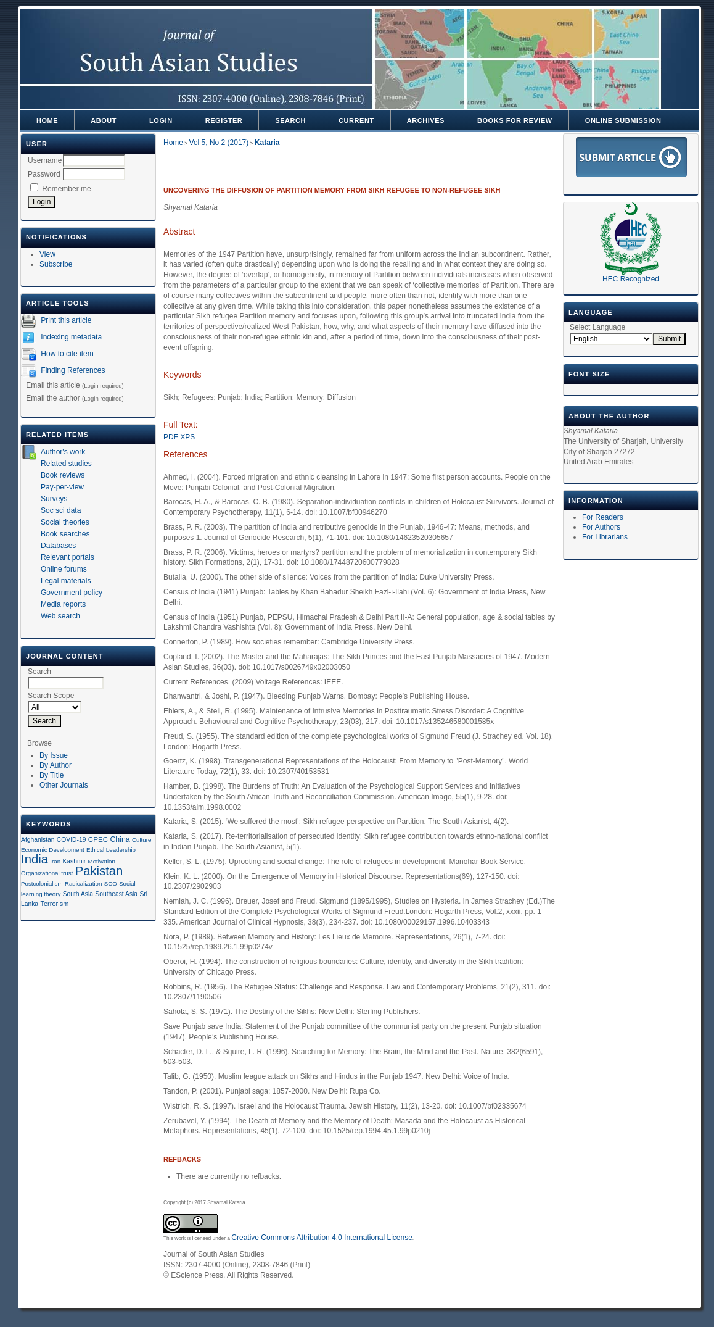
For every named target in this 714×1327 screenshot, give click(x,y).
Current (356, 120)
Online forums (64, 569)
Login (161, 120)
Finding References (73, 370)
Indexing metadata (71, 337)
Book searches (65, 534)
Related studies (66, 463)
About (104, 120)
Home (47, 120)
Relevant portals (67, 557)
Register (224, 120)
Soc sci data (61, 510)
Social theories (65, 522)
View (47, 254)
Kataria (267, 142)
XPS (187, 437)
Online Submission (623, 120)
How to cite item (67, 353)
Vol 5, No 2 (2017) (219, 142)
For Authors (601, 527)
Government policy (71, 592)
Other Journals (63, 785)
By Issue (53, 755)
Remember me (66, 189)
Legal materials (66, 580)
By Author (55, 765)
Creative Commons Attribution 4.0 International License (321, 1237)
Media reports (63, 604)
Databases (58, 545)
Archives (426, 120)
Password (44, 174)
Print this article (66, 320)
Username (45, 160)
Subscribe (55, 264)
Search (290, 120)
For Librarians (605, 537)
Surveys (54, 498)
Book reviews (62, 475)
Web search (60, 616)
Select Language (597, 327)
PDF (170, 437)
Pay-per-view (62, 487)
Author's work (63, 451)
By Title (51, 775)
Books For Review (514, 120)
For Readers (602, 517)
